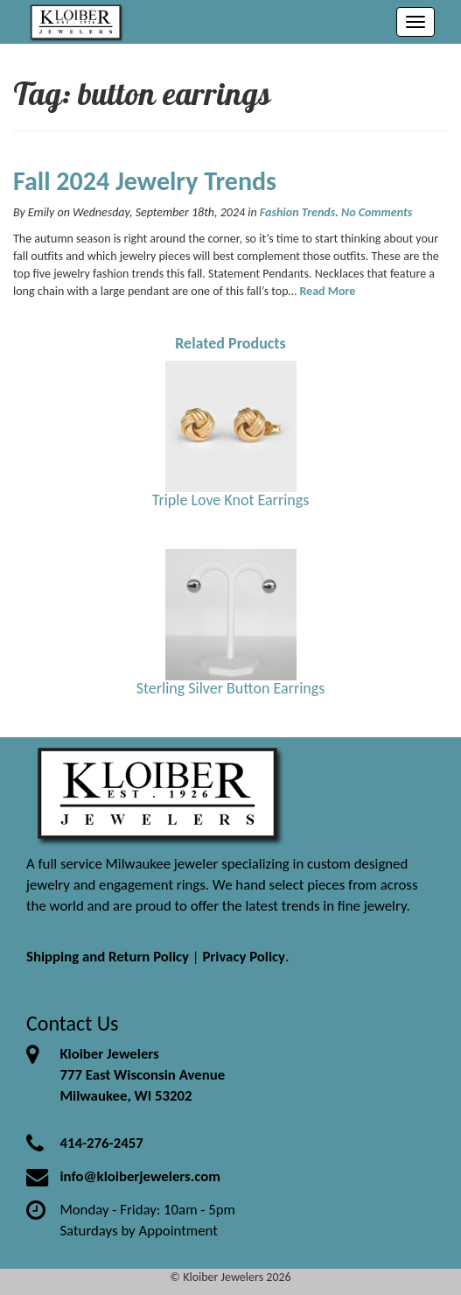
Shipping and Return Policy (107, 956)
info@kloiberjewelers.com (139, 1176)
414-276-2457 (101, 1143)
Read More (327, 291)
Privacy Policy (243, 956)
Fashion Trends (297, 212)
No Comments (376, 212)
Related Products (230, 343)
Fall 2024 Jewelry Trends (144, 181)
